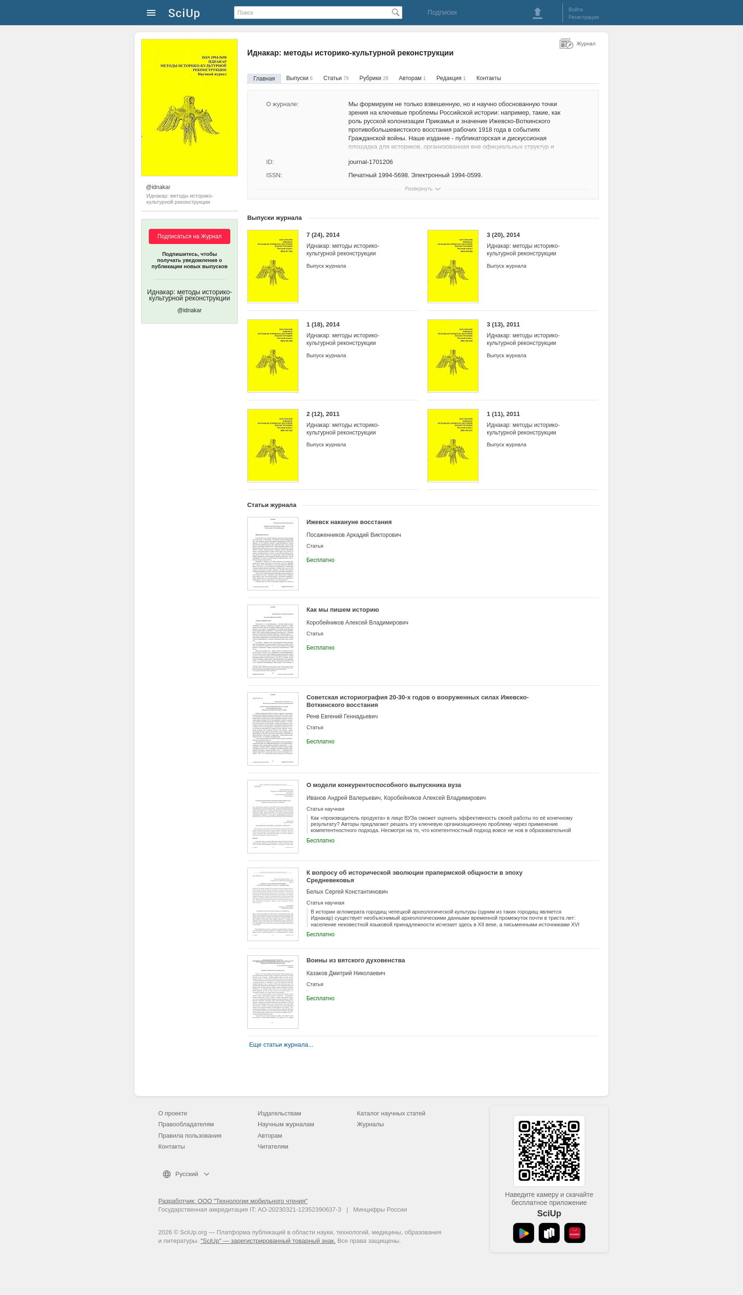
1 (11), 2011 (535, 423)
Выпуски (299, 78)
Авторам (412, 78)
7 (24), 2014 (355, 244)
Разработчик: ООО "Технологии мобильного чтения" (233, 1200)
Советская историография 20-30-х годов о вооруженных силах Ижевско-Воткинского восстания (418, 701)
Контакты (489, 78)
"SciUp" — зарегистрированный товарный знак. (267, 1240)
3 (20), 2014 (535, 244)
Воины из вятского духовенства (356, 960)
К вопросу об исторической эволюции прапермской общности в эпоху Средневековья (415, 876)
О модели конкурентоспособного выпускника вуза (384, 784)
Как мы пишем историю (343, 609)
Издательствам (279, 1113)
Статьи (335, 78)
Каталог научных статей (391, 1113)
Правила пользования (189, 1135)
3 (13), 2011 (535, 334)
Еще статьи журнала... (281, 1044)
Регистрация (584, 17)
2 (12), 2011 (355, 423)
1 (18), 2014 (355, 334)
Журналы (370, 1124)
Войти (576, 9)
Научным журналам (286, 1124)
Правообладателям (186, 1124)
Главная (264, 78)
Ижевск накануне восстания (349, 521)
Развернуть (419, 188)
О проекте (172, 1113)
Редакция (451, 78)
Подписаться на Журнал (189, 236)
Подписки (442, 12)
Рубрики (373, 78)
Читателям (273, 1146)
